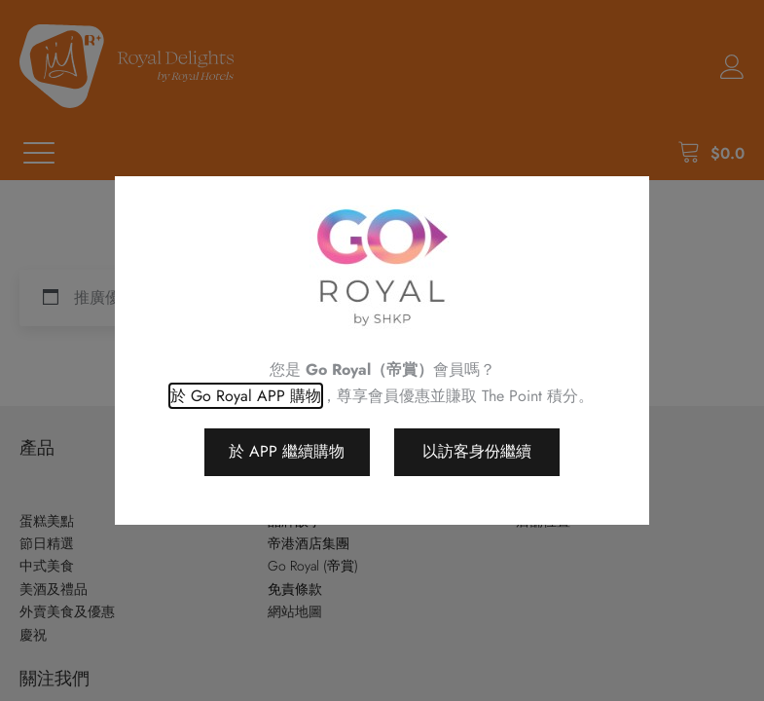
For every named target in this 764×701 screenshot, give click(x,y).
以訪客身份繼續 (476, 451)
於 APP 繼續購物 (287, 451)
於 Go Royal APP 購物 (245, 396)
